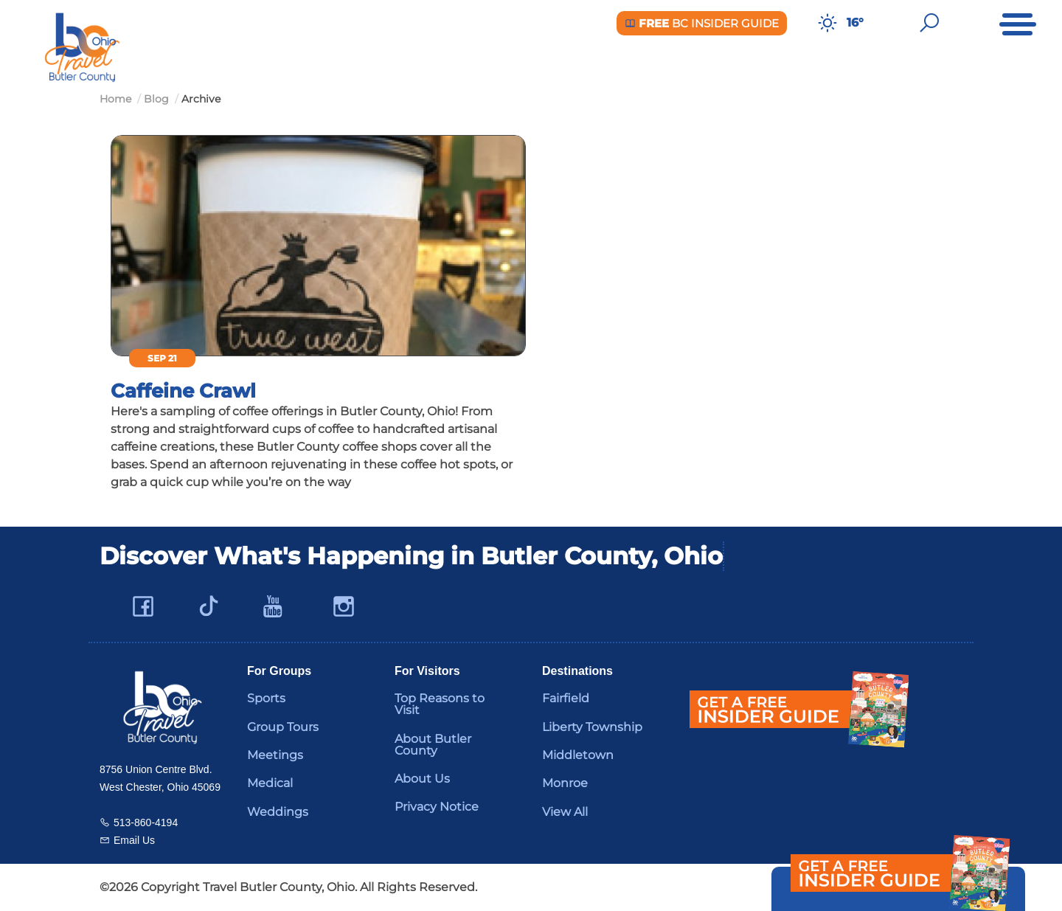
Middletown (578, 755)
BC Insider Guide (702, 23)
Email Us (134, 840)
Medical (270, 783)
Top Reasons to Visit (440, 704)
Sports (266, 698)
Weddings (277, 812)
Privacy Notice (437, 807)
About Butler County (433, 745)
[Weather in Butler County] (827, 23)
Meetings (275, 755)
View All (565, 812)
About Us (422, 779)
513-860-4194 (146, 822)
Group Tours (283, 727)
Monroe (565, 783)
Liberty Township (592, 727)
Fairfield (565, 698)
